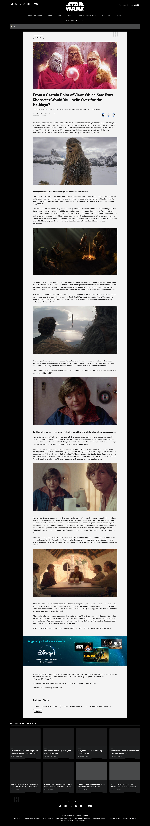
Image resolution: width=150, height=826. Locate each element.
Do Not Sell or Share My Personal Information (73, 820)
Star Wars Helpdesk (114, 818)
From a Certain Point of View (47, 706)
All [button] (13, 27)
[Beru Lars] (102, 432)
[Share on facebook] (103, 115)
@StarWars (106, 628)
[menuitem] (50, 16)
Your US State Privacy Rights (82, 818)
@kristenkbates (46, 679)
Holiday (38, 711)
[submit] (120, 5)
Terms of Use (16, 818)
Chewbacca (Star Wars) (98, 706)
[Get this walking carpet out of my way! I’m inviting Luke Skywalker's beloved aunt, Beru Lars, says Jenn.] (75, 430)
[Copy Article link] (113, 115)
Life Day (103, 130)
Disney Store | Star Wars (99, 818)
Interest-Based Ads (128, 818)
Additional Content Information (32, 818)
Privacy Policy (47, 818)
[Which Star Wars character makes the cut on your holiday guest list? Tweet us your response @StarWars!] (75, 628)
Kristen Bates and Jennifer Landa (45, 114)
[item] (35, 16)
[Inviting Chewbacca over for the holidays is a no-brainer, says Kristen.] (75, 190)
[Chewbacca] (43, 191)
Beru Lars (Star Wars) (73, 706)
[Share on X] (108, 115)
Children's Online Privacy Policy (62, 818)
